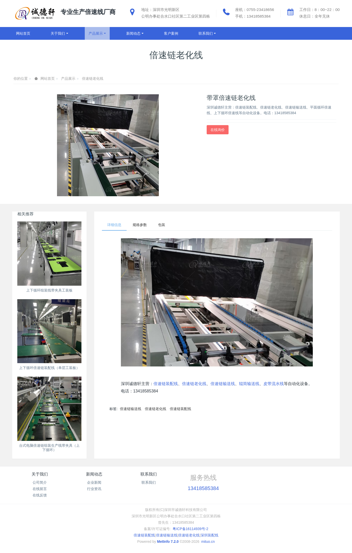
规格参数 (140, 225)
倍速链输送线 (222, 383)
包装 (161, 225)
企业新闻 (94, 482)
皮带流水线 (273, 383)
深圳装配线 (209, 535)
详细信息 (114, 225)
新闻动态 (94, 474)
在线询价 (217, 130)
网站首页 (23, 33)
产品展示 (68, 78)
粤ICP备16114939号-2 (190, 529)
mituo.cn (208, 541)
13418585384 (203, 488)
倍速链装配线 (165, 383)
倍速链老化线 (92, 78)
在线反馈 (40, 495)
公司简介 (40, 482)
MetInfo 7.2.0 (168, 541)
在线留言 (40, 489)
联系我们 (148, 474)
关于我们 (40, 474)
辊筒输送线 (249, 383)
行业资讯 (94, 489)
